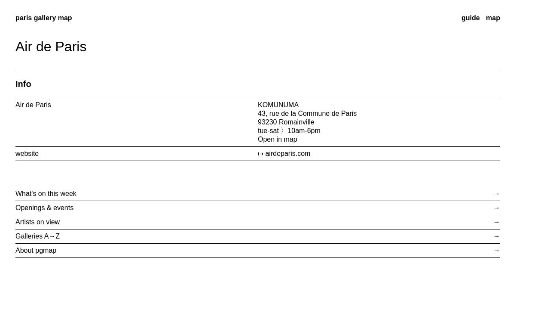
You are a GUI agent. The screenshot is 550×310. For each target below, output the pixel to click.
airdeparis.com (287, 153)
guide (470, 18)
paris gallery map (43, 18)
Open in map (277, 139)
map (493, 18)
